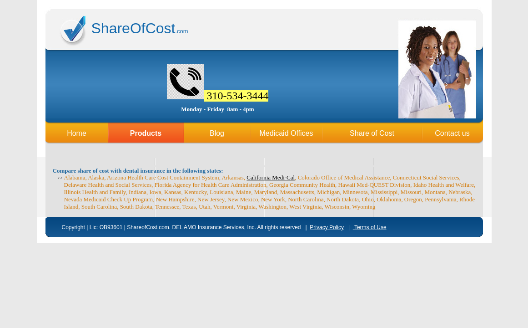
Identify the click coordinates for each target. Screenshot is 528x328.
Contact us (452, 133)
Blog (217, 133)
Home (76, 133)
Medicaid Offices (286, 133)
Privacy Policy (327, 227)
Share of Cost (372, 133)
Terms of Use (370, 227)
